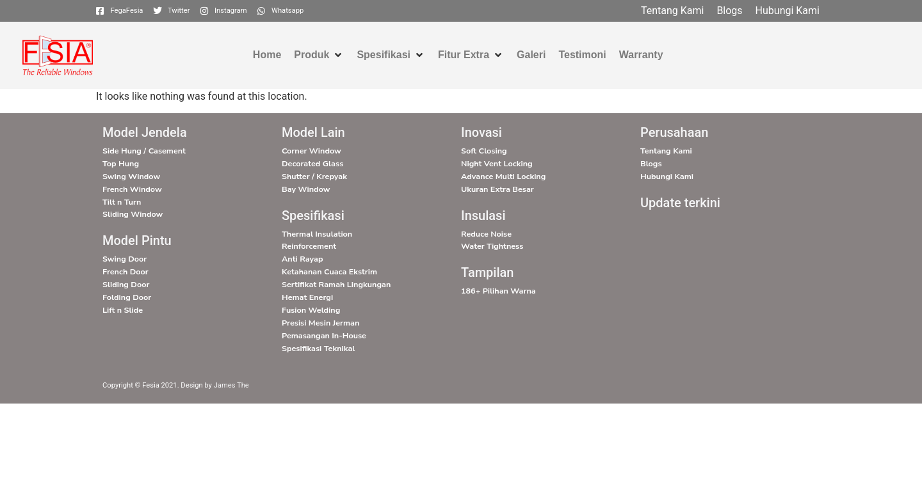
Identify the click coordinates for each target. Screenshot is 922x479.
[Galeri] (531, 55)
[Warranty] (641, 55)
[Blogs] (729, 11)
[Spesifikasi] (391, 55)
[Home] (267, 55)
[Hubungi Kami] (787, 11)
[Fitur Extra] (471, 55)
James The (231, 385)
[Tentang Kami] (672, 11)
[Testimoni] (582, 55)
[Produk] (318, 55)
